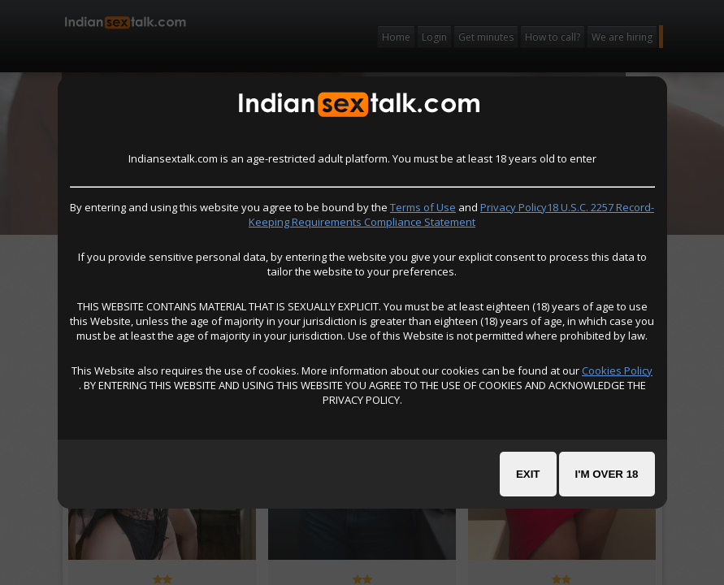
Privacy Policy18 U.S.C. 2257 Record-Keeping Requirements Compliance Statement (451, 214)
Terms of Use (423, 207)
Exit (528, 474)
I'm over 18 (607, 474)
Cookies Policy (617, 370)
